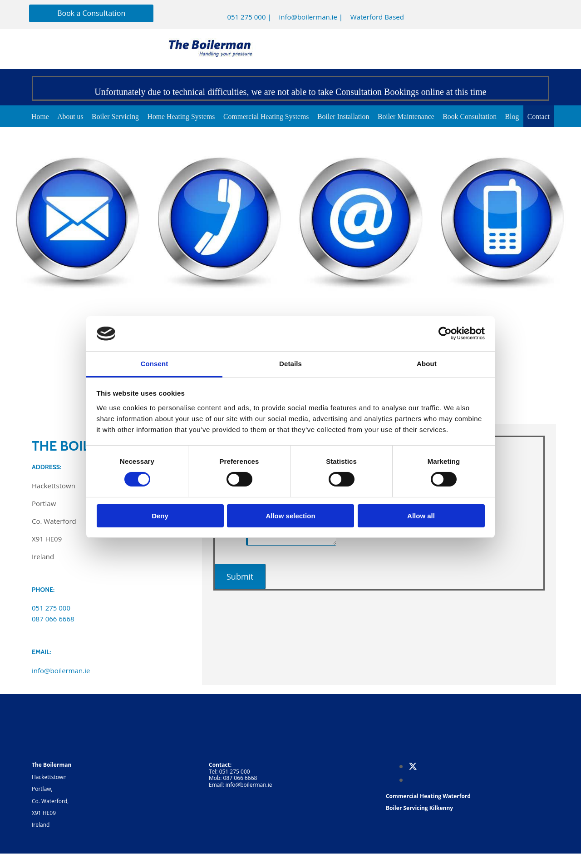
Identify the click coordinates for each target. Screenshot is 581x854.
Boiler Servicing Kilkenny (419, 808)
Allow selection (290, 516)
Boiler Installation (344, 116)
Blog (517, 116)
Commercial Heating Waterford (428, 796)
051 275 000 (246, 16)
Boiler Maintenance (408, 116)
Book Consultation (473, 116)
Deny (160, 516)
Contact (544, 116)
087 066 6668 (53, 619)
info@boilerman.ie (308, 16)
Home (34, 116)
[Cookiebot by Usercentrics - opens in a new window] (445, 333)
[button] (91, 13)
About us (65, 116)
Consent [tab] (154, 363)
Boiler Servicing (111, 116)
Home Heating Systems (178, 116)
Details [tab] (290, 363)
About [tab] (427, 363)
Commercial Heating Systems (265, 116)
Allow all (421, 516)
